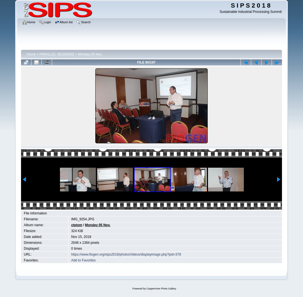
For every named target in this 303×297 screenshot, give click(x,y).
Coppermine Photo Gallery (161, 288)
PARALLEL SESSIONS (57, 54)
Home (31, 54)
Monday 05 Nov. (90, 54)
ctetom (76, 225)
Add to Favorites (83, 260)
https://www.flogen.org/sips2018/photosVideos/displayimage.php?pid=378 (126, 254)
